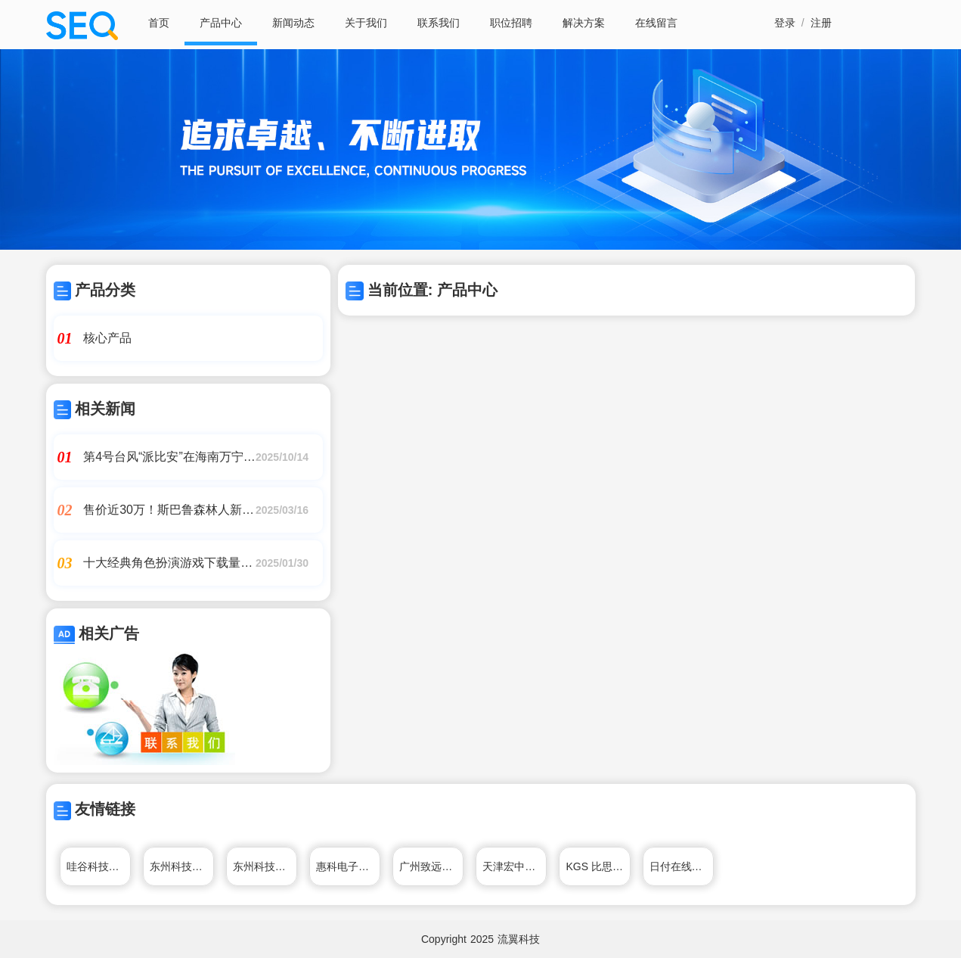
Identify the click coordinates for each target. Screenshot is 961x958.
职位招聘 (511, 23)
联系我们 (438, 23)
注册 (821, 23)
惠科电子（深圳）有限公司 (348, 866)
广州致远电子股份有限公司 (431, 866)
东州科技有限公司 (182, 866)
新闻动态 (293, 23)
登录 (784, 23)
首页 (158, 23)
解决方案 (584, 23)
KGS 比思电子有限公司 (598, 866)
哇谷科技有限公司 (99, 866)
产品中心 (221, 23)
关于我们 (366, 23)
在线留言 (656, 23)
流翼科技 (519, 939)
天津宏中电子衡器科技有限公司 (514, 866)
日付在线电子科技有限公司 (681, 866)
